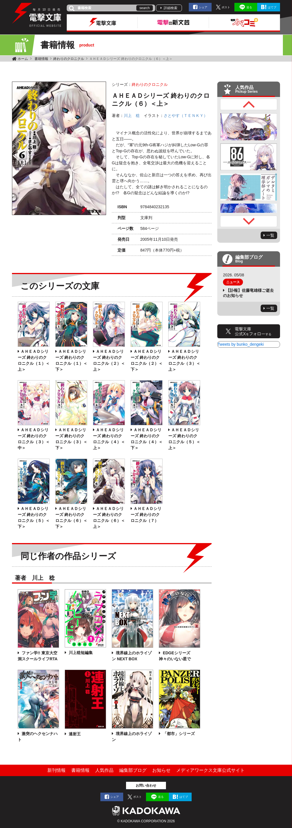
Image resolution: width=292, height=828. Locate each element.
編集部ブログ (133, 770)
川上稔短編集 (80, 652)
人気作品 (104, 770)
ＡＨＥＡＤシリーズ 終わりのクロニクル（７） (146, 514)
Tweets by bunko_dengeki (241, 344)
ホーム (23, 59)
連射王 (74, 734)
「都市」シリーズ (178, 733)
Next (248, 221)
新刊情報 (56, 770)
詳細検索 (170, 8)
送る (249, 7)
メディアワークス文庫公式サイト (210, 770)
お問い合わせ (146, 785)
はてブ (272, 7)
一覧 (270, 235)
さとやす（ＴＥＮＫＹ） (186, 115)
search (144, 8)
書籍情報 (41, 59)
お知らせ (161, 770)
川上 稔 (132, 115)
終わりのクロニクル (68, 59)
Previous (248, 104)
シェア (203, 7)
